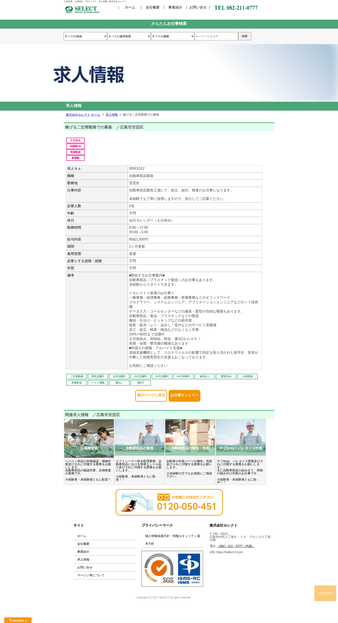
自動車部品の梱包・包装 (190, 448)
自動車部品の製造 (140, 448)
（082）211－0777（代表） (236, 546)
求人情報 (83, 559)
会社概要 (153, 7)
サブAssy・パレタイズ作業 (240, 448)
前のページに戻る (151, 394)
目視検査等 (89, 448)
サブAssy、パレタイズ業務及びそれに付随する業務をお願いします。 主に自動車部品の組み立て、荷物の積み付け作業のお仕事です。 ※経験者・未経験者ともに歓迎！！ (240, 471)
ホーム (130, 7)
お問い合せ (198, 7)
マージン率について (91, 575)
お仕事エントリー (184, 394)
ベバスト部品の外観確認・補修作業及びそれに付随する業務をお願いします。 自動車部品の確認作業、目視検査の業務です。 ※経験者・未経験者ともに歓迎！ (88, 470)
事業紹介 (175, 7)
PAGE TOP (325, 593)
